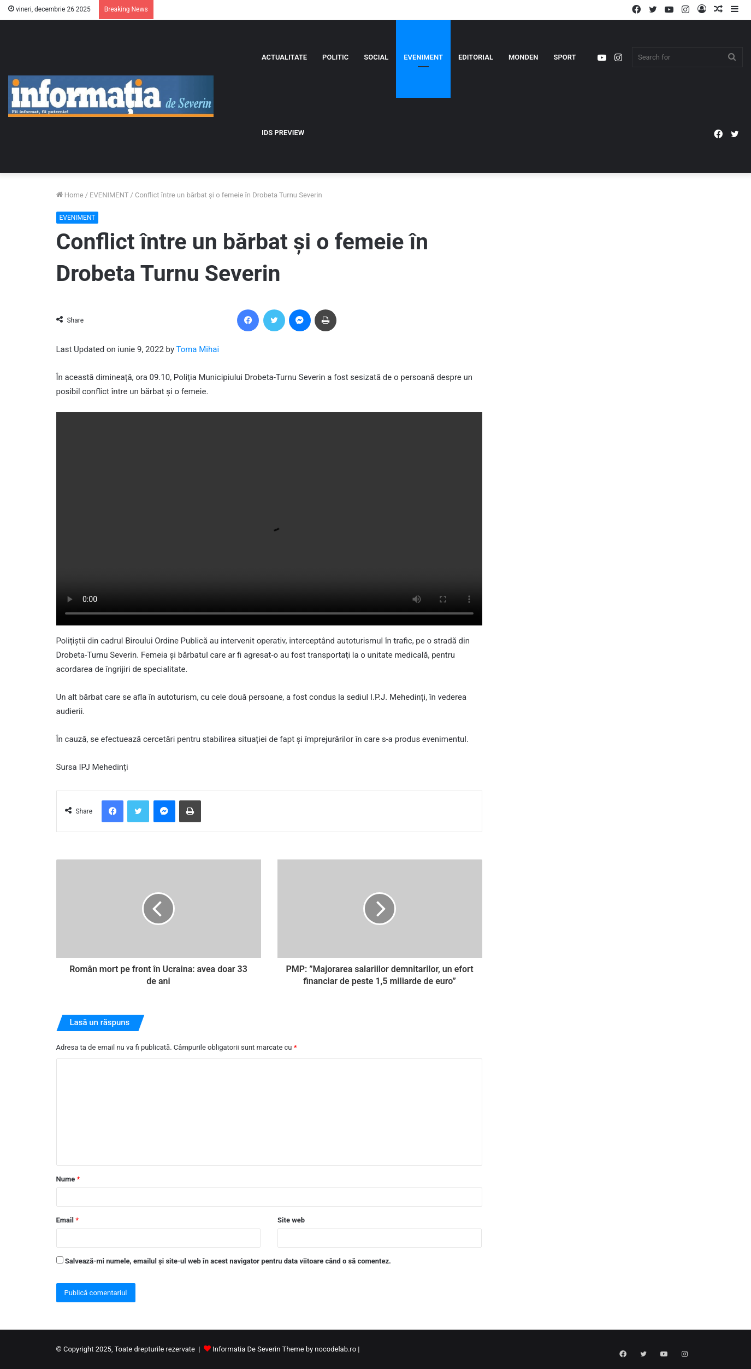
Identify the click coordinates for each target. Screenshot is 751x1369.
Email (67, 1220)
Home (70, 195)
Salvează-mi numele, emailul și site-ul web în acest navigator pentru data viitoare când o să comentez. (228, 1261)
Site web (291, 1220)
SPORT (564, 57)
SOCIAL (376, 57)
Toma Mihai (197, 349)
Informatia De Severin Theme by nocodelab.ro (284, 1349)
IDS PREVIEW (283, 132)
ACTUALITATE (284, 57)
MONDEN (523, 57)
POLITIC (335, 57)
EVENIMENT (423, 57)
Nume (68, 1179)
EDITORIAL (475, 57)
